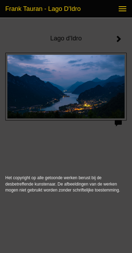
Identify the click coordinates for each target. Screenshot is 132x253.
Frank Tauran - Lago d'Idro (43, 8)
